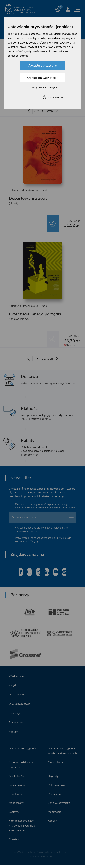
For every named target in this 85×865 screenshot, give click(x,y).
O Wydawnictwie (19, 704)
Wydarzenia (16, 676)
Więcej (71, 507)
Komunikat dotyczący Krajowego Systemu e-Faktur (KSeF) (23, 825)
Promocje (15, 713)
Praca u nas (16, 722)
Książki (13, 685)
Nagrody (53, 776)
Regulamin (15, 794)
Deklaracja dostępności (23, 749)
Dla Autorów (17, 776)
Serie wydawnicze (59, 803)
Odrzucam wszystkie (42, 77)
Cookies (14, 839)
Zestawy (14, 812)
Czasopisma (55, 762)
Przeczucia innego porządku (35, 314)
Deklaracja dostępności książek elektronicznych (62, 751)
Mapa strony (16, 803)
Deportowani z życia (28, 198)
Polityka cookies (58, 785)
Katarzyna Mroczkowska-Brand (28, 190)
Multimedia (54, 812)
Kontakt (13, 732)
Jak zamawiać (17, 785)
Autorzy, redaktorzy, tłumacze (21, 764)
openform (49, 857)
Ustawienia (54, 97)
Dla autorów (16, 695)
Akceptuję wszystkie (42, 65)
